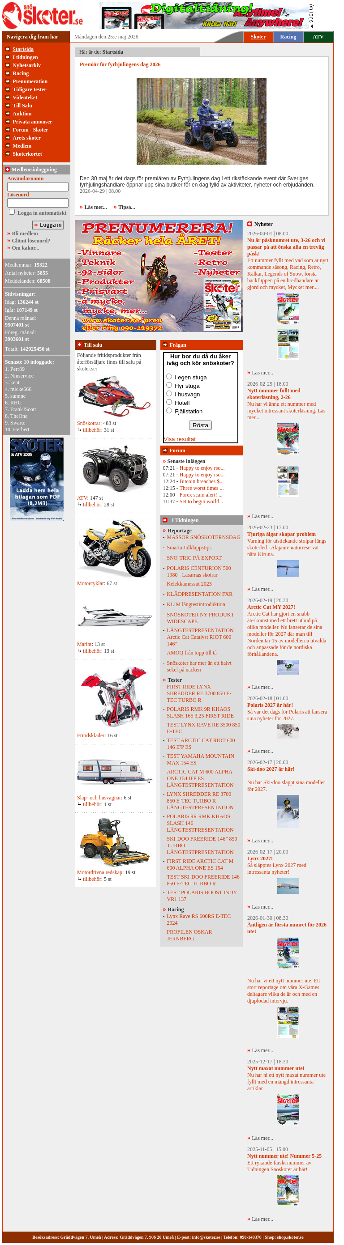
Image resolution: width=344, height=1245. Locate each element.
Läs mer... (262, 373)
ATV (318, 37)
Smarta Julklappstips (189, 547)
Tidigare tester (29, 89)
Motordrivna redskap (99, 872)
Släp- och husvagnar (99, 798)
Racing (288, 37)
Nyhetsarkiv (27, 65)
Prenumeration (30, 81)
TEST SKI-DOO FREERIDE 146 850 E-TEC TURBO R (203, 880)
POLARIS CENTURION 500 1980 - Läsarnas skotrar (199, 571)
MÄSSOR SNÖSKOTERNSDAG (204, 537)
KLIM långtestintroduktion (196, 604)
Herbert (21, 429)
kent (15, 382)
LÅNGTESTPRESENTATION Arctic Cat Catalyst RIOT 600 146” (200, 637)
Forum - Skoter (30, 130)
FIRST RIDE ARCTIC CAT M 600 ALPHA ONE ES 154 (200, 864)
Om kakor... (25, 248)
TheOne (19, 416)
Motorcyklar (90, 583)
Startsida (23, 49)
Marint (84, 644)
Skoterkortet (27, 154)
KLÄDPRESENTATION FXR (200, 594)
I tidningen (25, 57)
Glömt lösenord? (31, 241)
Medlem (22, 146)
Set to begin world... (201, 501)
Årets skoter (27, 138)
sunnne (18, 396)
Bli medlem (25, 233)
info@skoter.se (206, 1237)
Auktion (22, 113)
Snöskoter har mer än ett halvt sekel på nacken (199, 666)
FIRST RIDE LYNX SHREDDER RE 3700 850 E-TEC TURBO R (199, 693)
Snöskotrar (88, 423)
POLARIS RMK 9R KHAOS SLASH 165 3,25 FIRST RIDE (200, 712)
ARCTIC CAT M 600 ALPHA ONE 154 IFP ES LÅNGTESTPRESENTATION (200, 778)
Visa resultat (180, 439)
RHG (16, 402)
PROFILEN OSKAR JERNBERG (189, 935)
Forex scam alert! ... (201, 495)
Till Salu (22, 105)
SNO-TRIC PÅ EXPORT (194, 558)
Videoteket (25, 97)
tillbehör (89, 430)
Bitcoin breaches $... (202, 481)
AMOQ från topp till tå (192, 653)
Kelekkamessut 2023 (189, 584)
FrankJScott (23, 409)
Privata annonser (32, 122)
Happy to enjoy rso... (202, 468)
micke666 (20, 389)
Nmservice (22, 376)
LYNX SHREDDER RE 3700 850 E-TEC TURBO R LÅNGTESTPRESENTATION (200, 801)
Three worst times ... (202, 488)
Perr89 (17, 369)
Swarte (17, 423)
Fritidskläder (90, 735)
